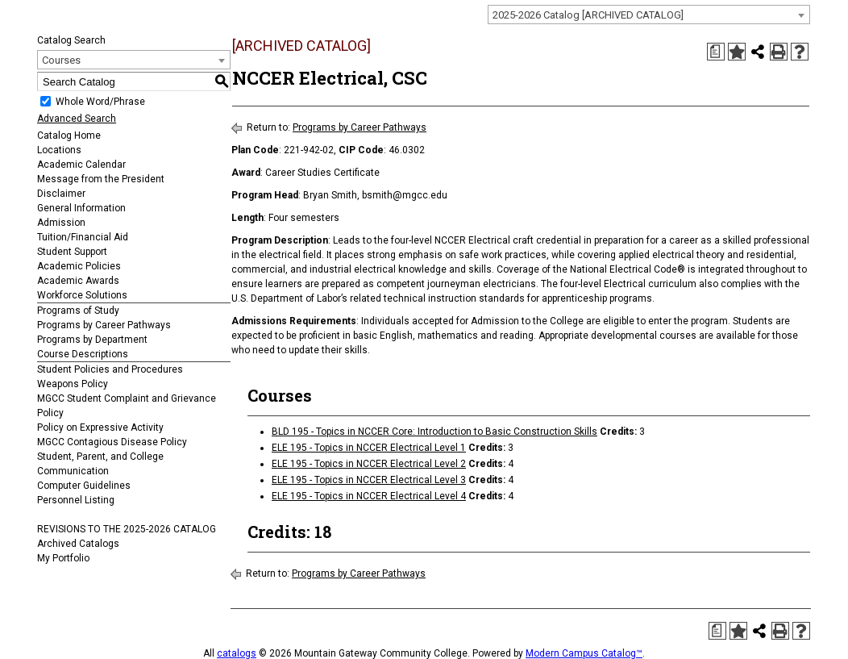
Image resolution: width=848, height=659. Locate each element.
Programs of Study (78, 310)
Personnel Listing (75, 500)
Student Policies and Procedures (110, 369)
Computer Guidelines (84, 485)
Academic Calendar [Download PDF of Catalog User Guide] (81, 164)
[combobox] (649, 14)
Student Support (72, 251)
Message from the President (100, 179)
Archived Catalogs (78, 543)
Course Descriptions (82, 354)
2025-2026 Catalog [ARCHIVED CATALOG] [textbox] (588, 15)
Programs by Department (92, 339)
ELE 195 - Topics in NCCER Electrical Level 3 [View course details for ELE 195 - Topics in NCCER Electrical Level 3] (369, 480)
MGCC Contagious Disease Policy (112, 442)
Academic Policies (79, 266)
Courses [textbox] (61, 60)
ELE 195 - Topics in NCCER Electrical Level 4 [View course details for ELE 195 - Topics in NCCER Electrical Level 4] (369, 496)
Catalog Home (69, 135)
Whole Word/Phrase (100, 101)
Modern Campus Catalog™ (584, 653)
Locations (59, 150)
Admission (61, 222)
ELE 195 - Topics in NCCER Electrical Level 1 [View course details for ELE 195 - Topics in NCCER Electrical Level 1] (369, 447)
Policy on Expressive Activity (100, 427)
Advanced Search (76, 118)
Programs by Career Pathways (104, 325)
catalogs (236, 653)
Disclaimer (61, 193)
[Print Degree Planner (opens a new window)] (716, 51)
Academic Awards (78, 280)
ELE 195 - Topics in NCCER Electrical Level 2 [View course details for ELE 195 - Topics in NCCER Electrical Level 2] (369, 463)
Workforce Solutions (82, 295)
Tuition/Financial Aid (82, 237)
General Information (81, 208)
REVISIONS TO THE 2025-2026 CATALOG (126, 529)
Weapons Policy (72, 384)
